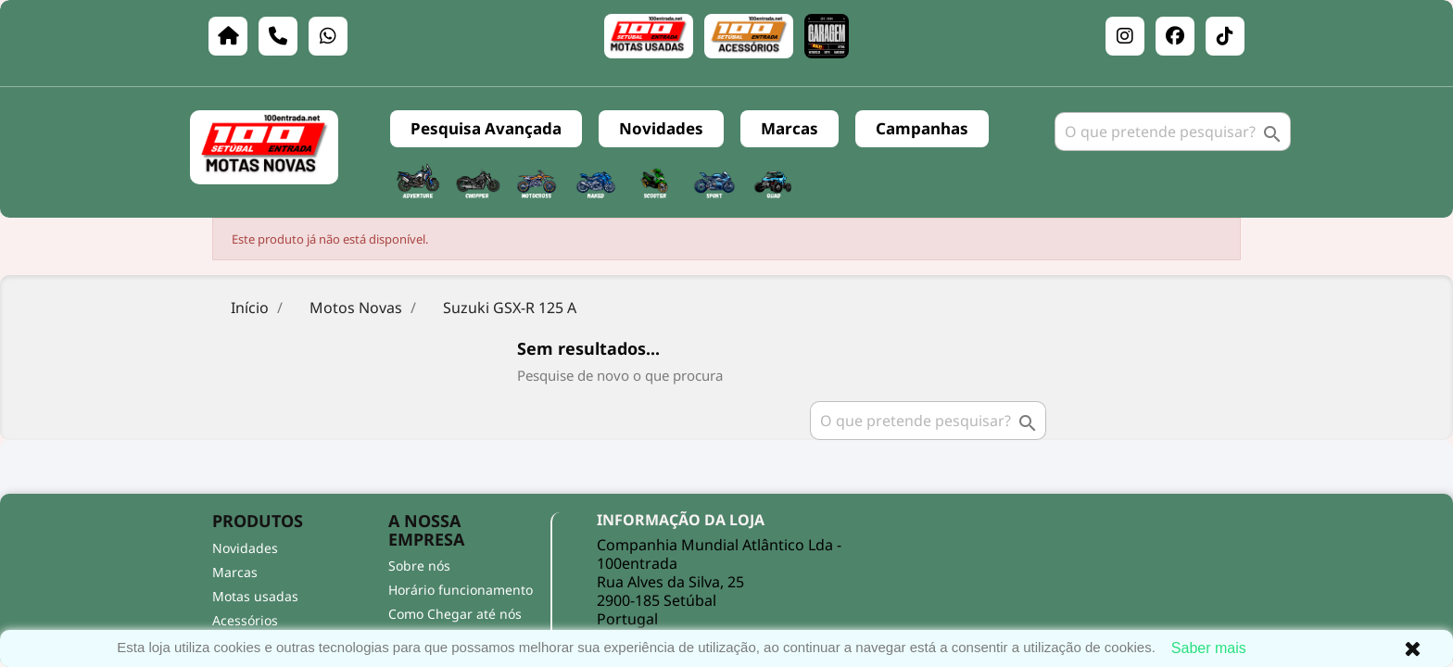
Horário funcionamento (460, 589)
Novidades (661, 128)
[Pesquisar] (1173, 131)
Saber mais (1208, 648)
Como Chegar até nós (455, 614)
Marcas (789, 128)
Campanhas (922, 128)
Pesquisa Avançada (486, 128)
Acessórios (245, 620)
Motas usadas (255, 596)
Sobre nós (419, 565)
